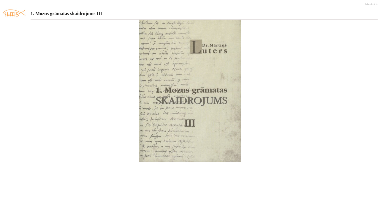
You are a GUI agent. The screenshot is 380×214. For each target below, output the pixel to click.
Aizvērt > (371, 4)
